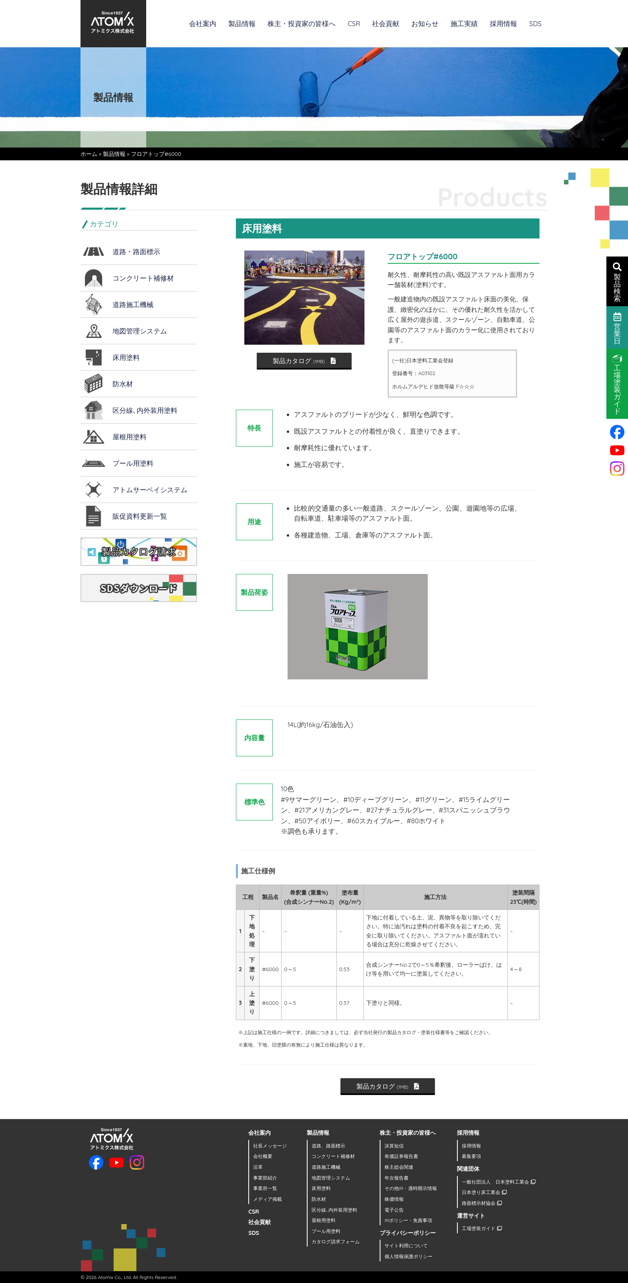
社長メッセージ (270, 1146)
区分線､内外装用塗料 (145, 410)
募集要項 (471, 1156)
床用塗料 (126, 357)
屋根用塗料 (130, 436)
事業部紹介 (265, 1178)
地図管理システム (140, 331)
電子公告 (394, 1210)
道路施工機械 (133, 304)
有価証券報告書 (401, 1156)
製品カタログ (304, 361)
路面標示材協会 (481, 1203)
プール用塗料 (133, 463)
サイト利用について (406, 1246)
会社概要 (262, 1156)
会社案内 (202, 23)
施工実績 (464, 23)
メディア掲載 (267, 1199)
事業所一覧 (265, 1188)
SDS (535, 23)
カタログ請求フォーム (336, 1242)
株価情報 (394, 1199)
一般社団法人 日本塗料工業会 (498, 1182)
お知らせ (425, 23)
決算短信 (394, 1146)
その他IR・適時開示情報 (410, 1188)
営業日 (617, 328)
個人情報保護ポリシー (408, 1256)
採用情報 (503, 23)
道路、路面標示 (328, 1146)
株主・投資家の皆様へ (302, 23)
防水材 (123, 384)
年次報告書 (396, 1178)
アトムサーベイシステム (150, 489)
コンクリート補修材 (143, 278)
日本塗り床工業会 (484, 1192)
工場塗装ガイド (481, 1228)
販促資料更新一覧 (140, 516)
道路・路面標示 (136, 251)
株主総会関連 (398, 1167)
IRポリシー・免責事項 (408, 1220)
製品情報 (242, 23)
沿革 (258, 1167)
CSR (354, 23)
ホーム (89, 154)
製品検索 (617, 282)
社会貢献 (385, 23)
